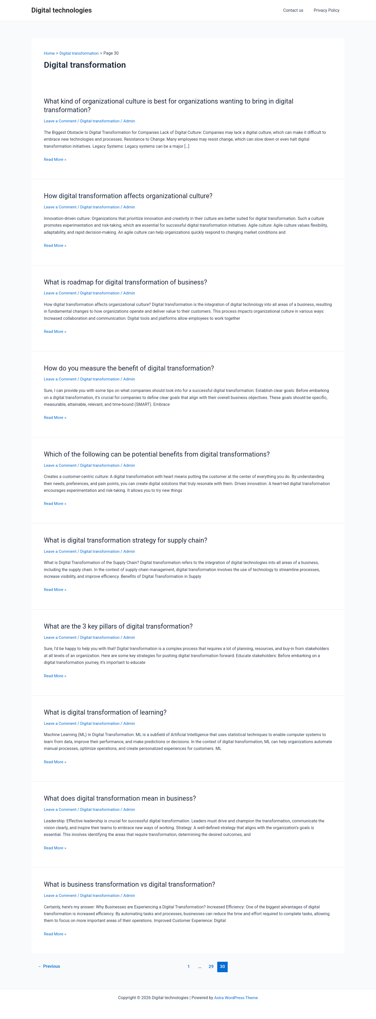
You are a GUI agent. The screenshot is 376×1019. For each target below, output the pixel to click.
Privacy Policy (328, 10)
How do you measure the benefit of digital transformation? (131, 368)
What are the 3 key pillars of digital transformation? (120, 625)
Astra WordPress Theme (236, 996)
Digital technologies (61, 10)
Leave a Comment (61, 120)
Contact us (296, 10)
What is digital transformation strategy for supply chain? (128, 539)
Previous (49, 964)
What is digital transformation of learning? (107, 711)
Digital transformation (101, 120)
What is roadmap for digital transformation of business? (128, 282)
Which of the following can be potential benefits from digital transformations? (160, 453)
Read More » (55, 159)
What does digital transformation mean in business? (122, 797)
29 (211, 964)
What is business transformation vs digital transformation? (132, 883)
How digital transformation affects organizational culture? (131, 196)
